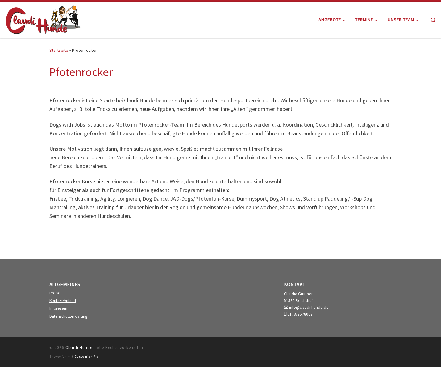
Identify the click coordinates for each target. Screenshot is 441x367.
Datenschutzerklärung (68, 316)
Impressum (59, 308)
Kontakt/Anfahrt (62, 300)
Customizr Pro (86, 356)
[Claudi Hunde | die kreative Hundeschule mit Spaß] (43, 19)
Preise (54, 293)
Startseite (58, 50)
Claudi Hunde (78, 347)
